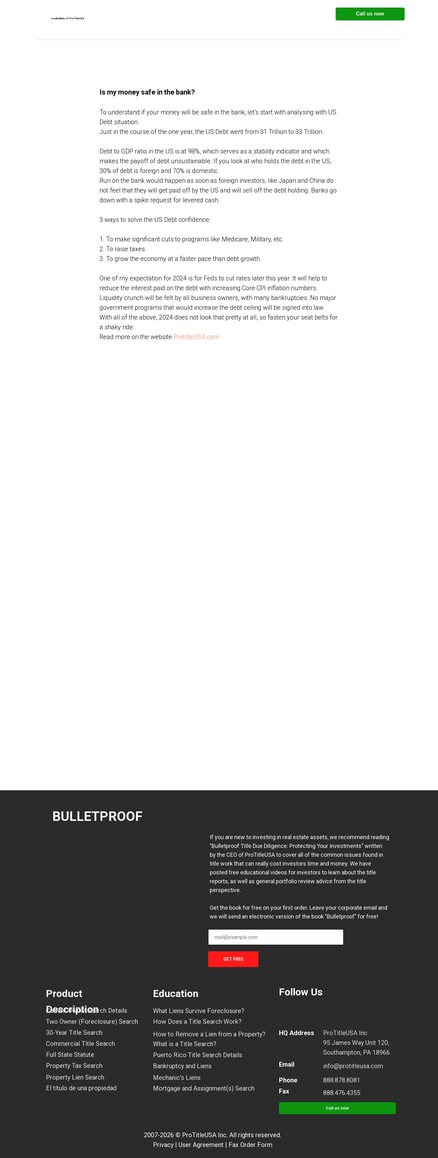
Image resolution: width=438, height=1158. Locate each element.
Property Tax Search (74, 1065)
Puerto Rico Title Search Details (197, 1055)
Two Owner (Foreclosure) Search (92, 1021)
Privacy (163, 1145)
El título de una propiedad (81, 1088)
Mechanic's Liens (177, 1077)
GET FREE (233, 959)
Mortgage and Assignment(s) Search (203, 1088)
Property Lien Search (75, 1077)
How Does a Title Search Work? (197, 1021)
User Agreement (201, 1145)
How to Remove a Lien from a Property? (209, 1034)
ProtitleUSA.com (196, 337)
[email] (276, 937)
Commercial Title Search (80, 1043)
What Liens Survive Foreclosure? (198, 1011)
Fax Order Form (250, 1145)
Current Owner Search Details (86, 1010)
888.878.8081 (341, 1080)
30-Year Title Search (74, 1032)
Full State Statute (70, 1054)
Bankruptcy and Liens (182, 1066)
